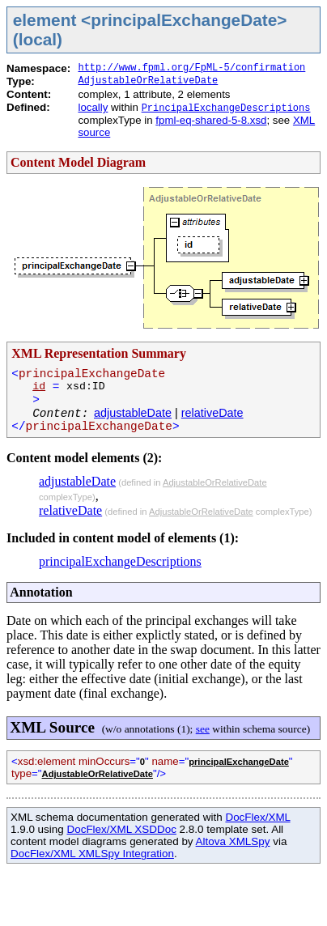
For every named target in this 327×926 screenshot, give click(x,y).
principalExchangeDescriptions (120, 561)
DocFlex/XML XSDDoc (121, 829)
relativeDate (212, 412)
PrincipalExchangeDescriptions (226, 108)
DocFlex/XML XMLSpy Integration (92, 853)
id (38, 386)
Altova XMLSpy (233, 841)
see (203, 729)
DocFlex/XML (257, 817)
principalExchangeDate (239, 762)
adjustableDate (133, 412)
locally (93, 107)
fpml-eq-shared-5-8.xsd (210, 120)
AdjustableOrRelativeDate (148, 81)
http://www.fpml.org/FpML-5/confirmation (191, 68)
